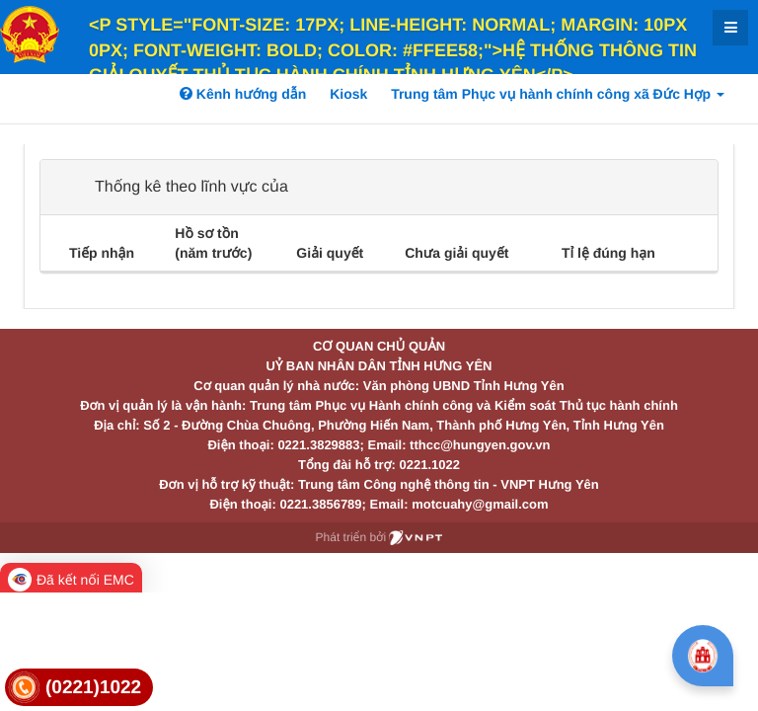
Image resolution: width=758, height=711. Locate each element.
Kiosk (348, 94)
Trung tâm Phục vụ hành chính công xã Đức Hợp (557, 94)
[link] (79, 687)
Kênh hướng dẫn (243, 94)
